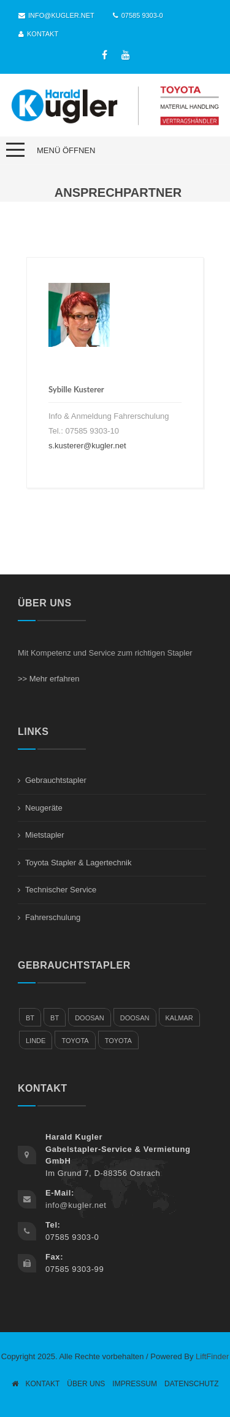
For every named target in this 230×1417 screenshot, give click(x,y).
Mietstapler (44, 834)
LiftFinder (212, 1356)
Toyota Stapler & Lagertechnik (78, 862)
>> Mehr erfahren (48, 678)
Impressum (134, 1383)
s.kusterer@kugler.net (87, 445)
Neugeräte (44, 807)
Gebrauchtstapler (55, 780)
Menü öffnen (66, 150)
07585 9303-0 (138, 15)
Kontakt (38, 34)
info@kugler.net (56, 15)
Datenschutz (191, 1383)
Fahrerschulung (52, 917)
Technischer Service (60, 889)
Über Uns (86, 1383)
